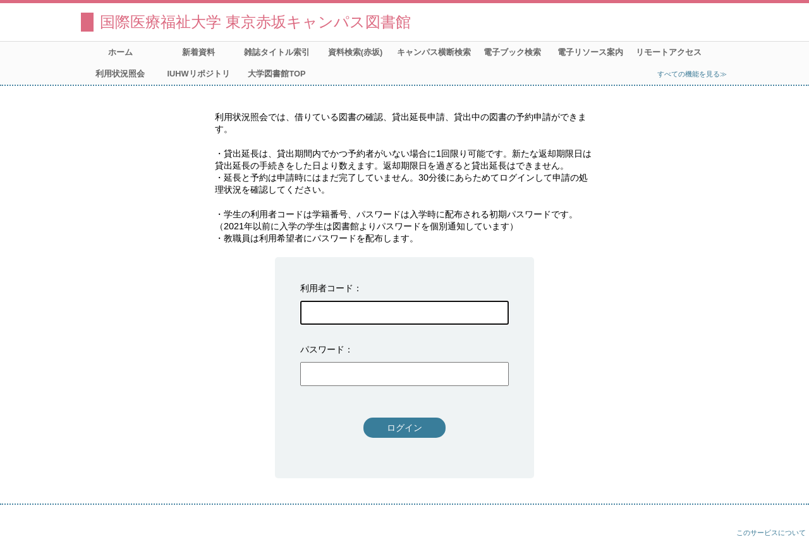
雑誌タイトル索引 (277, 52)
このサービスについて (771, 532)
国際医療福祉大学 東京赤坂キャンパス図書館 (255, 21)
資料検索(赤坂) (355, 52)
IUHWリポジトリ (198, 73)
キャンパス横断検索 (434, 52)
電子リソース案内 (590, 52)
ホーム (120, 52)
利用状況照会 (120, 73)
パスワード (322, 349)
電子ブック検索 (512, 52)
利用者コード (326, 288)
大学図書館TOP (276, 73)
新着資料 (198, 52)
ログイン (404, 428)
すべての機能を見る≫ (692, 74)
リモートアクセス (669, 52)
